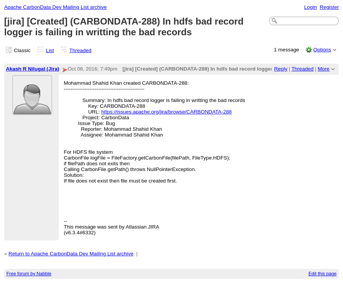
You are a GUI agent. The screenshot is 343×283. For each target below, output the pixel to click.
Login (310, 7)
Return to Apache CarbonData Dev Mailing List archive (71, 254)
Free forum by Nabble (29, 273)
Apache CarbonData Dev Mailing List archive (55, 7)
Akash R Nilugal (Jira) (32, 69)
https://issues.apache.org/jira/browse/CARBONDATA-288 (166, 112)
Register (329, 7)
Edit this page (322, 273)
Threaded (80, 50)
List (50, 50)
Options (322, 50)
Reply (280, 69)
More (324, 69)
